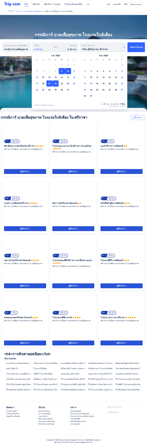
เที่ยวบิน (36, 4)
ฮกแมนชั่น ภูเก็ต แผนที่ (70, 374)
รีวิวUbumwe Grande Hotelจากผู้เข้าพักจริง (19, 390)
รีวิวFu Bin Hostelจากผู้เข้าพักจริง (19, 384)
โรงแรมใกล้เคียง (40, 368)
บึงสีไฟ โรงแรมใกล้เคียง (43, 374)
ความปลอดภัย (75, 424)
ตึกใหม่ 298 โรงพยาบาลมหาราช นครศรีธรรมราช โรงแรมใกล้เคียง (74, 368)
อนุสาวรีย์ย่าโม (12, 368)
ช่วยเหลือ (117, 4)
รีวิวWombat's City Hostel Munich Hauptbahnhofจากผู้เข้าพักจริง (129, 390)
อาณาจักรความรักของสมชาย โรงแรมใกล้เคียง (19, 363)
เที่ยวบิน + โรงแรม (52, 4)
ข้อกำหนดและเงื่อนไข (45, 419)
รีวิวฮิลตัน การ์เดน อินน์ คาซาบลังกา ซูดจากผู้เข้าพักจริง (101, 384)
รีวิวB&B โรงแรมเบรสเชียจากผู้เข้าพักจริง (129, 384)
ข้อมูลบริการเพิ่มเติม (13, 416)
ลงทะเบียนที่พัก (75, 419)
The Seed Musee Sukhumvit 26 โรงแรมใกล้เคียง (129, 368)
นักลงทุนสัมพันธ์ (75, 411)
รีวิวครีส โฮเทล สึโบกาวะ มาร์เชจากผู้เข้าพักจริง (101, 379)
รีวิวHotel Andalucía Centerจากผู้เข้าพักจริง (74, 390)
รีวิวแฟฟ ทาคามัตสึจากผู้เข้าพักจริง (74, 384)
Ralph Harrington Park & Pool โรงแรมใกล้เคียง (129, 363)
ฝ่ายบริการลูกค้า (11, 411)
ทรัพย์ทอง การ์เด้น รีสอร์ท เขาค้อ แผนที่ (47, 379)
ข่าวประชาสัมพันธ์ (44, 414)
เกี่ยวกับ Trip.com (44, 411)
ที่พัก (26, 4)
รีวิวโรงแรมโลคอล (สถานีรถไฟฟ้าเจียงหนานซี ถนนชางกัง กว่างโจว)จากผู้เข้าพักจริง (47, 384)
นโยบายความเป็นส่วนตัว (46, 421)
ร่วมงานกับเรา (43, 416)
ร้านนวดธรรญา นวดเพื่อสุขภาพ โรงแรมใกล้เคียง (19, 374)
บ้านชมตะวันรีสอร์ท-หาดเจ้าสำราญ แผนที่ (129, 374)
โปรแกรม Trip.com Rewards (79, 414)
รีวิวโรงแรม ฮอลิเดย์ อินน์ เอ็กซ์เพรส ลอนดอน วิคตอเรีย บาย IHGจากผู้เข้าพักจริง (47, 390)
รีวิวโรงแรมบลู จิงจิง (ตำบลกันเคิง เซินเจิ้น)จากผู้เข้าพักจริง (129, 379)
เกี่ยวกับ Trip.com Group (46, 424)
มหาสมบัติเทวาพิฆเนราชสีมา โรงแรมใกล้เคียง (74, 363)
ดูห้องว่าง (25, 171)
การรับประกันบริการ (13, 414)
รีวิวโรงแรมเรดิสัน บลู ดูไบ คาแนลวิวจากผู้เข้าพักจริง (101, 390)
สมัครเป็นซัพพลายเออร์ (78, 421)
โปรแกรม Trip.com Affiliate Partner (82, 416)
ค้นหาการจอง (135, 4)
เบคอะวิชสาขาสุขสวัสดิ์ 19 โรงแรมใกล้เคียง (101, 374)
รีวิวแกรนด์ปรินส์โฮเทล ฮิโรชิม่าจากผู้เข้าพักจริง (74, 379)
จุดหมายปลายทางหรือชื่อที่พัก (15, 46)
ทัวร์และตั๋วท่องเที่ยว (74, 4)
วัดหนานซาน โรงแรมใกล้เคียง (46, 363)
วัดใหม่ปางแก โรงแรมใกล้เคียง (100, 368)
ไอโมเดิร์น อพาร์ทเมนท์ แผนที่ (18, 379)
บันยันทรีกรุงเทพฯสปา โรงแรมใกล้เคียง (101, 363)
